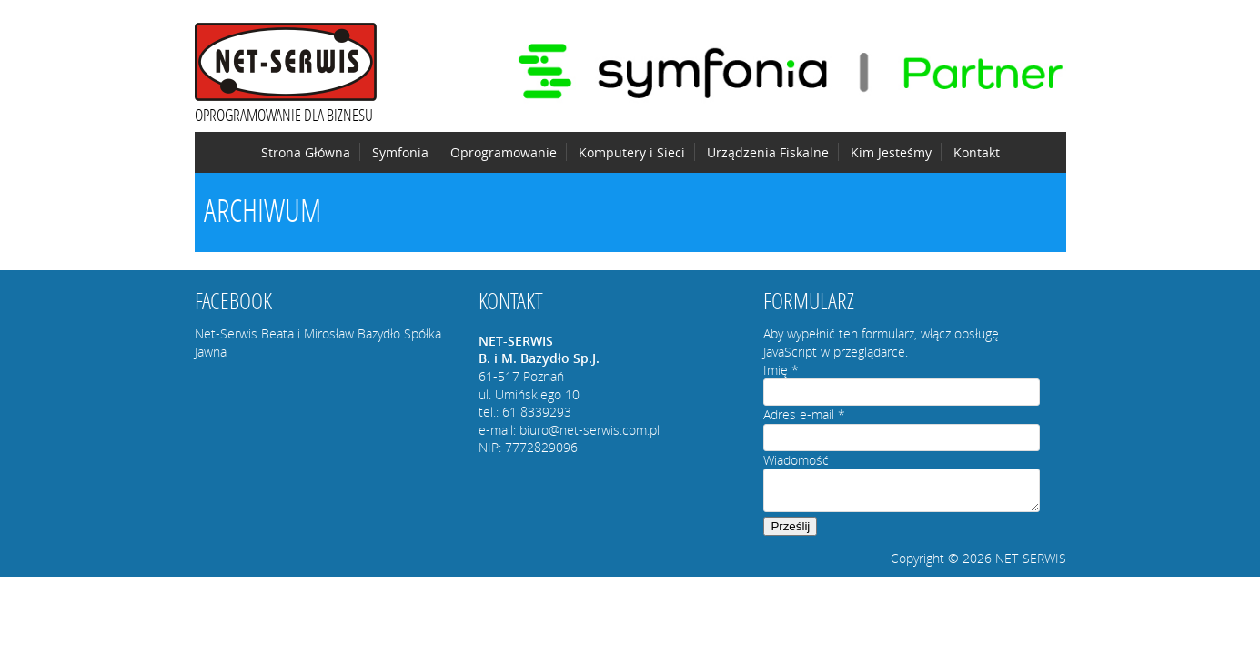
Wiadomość (796, 460)
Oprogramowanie (503, 152)
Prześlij (790, 526)
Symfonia (400, 152)
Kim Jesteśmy (891, 152)
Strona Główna (305, 152)
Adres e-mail (804, 414)
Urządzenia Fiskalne (768, 152)
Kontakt (976, 152)
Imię (781, 369)
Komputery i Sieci (632, 152)
